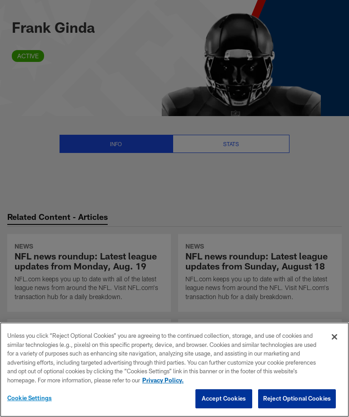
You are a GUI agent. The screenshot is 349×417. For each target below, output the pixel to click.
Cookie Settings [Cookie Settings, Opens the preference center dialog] (29, 398)
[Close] (334, 337)
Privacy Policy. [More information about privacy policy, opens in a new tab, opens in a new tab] (163, 380)
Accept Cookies (224, 398)
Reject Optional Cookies (297, 398)
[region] (174, 369)
